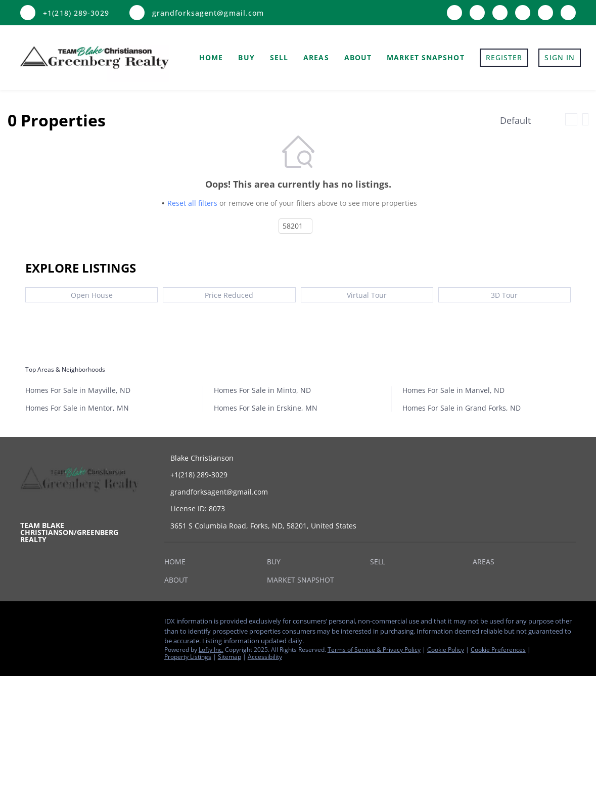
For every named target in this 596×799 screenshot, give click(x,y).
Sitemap (229, 656)
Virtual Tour (367, 295)
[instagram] (500, 11)
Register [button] (504, 57)
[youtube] (522, 11)
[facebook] (454, 11)
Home (211, 57)
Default (515, 120)
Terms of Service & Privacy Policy (374, 649)
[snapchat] (545, 11)
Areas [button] (316, 57)
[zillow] (477, 11)
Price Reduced (229, 295)
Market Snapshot (426, 57)
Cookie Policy (445, 649)
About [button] (358, 57)
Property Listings (187, 656)
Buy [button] (246, 57)
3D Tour (504, 295)
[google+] (568, 11)
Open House (92, 295)
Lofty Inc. (211, 649)
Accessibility (265, 656)
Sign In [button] (559, 57)
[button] (177, 563)
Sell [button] (279, 57)
